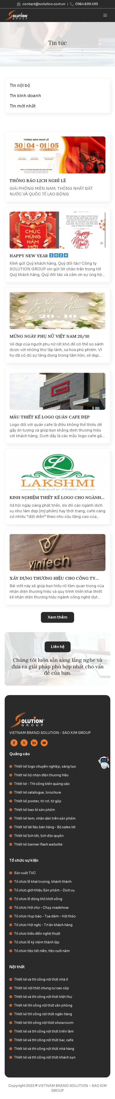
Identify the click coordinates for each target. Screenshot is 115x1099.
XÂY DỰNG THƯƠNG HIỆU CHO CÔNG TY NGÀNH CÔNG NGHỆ (52, 578)
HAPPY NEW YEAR (39, 255)
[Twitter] (24, 742)
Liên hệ (57, 646)
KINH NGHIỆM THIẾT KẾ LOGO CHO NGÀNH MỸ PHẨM (55, 497)
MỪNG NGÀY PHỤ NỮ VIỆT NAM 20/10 (49, 336)
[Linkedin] (34, 742)
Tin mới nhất (23, 106)
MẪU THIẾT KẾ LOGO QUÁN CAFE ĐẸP (50, 417)
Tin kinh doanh (25, 95)
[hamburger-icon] (105, 15)
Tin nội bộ (20, 85)
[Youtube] (44, 742)
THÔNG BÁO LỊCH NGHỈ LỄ (38, 180)
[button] (57, 617)
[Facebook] (14, 742)
